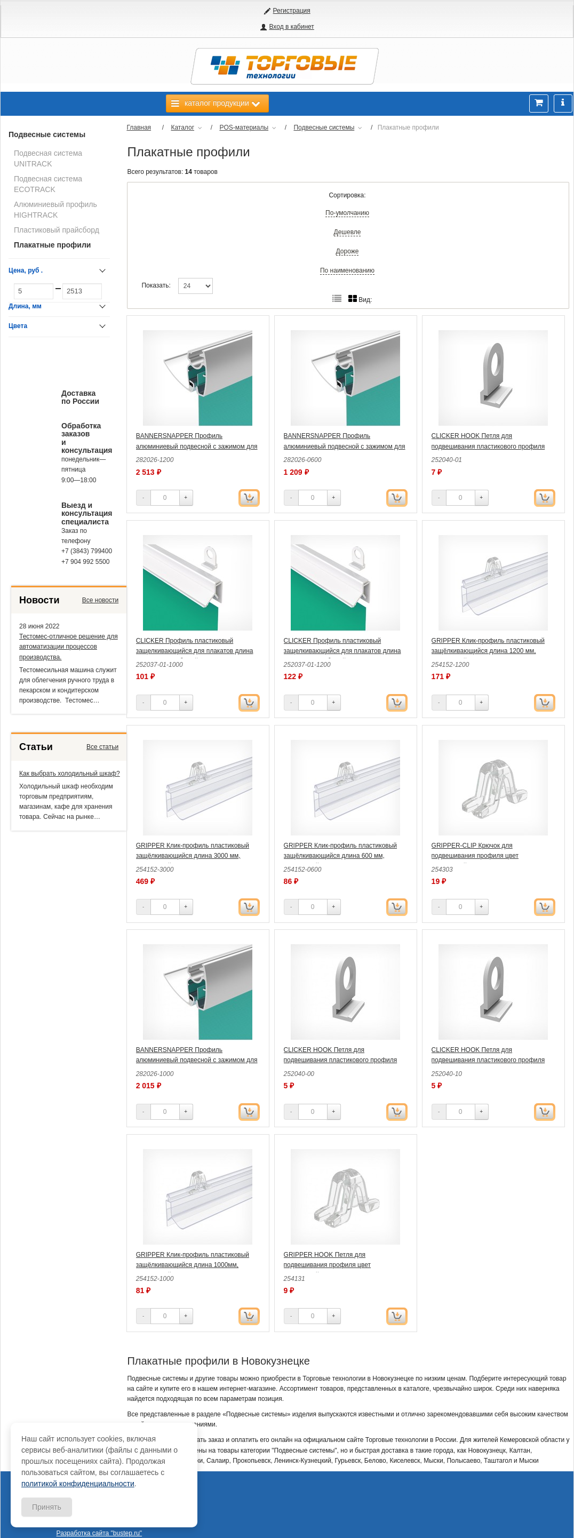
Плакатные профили (52, 245)
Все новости (100, 600)
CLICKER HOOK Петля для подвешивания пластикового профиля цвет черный (488, 1060)
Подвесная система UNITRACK (48, 158)
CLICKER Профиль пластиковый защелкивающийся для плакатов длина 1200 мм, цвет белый (342, 651)
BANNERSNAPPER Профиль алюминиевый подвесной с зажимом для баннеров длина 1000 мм (197, 1060)
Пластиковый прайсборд (56, 230)
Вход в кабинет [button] (291, 26)
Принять (46, 1507)
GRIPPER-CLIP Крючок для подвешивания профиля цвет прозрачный (475, 856)
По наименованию (347, 270)
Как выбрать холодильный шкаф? (69, 773)
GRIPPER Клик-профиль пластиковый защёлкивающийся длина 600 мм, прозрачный (340, 856)
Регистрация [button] (291, 10)
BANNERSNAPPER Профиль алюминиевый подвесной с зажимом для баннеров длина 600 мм (344, 446)
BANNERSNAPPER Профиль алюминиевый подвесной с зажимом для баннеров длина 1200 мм (197, 446)
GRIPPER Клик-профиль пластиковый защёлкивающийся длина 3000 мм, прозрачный (192, 856)
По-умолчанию (347, 213)
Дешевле (347, 232)
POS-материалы (243, 127)
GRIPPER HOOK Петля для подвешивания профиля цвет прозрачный (327, 1265)
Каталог (182, 127)
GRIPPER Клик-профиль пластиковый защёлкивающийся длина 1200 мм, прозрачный (488, 651)
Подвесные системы (47, 134)
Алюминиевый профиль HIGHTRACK (55, 209)
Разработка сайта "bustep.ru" (99, 1533)
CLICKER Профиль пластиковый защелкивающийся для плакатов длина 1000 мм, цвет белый (194, 651)
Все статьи (102, 747)
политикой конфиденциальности (77, 1483)
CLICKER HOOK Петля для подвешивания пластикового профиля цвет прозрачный (340, 1060)
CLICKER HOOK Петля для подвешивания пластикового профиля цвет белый (488, 446)
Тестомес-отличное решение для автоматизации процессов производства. (68, 646)
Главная (138, 127)
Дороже (347, 251)
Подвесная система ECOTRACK (48, 184)
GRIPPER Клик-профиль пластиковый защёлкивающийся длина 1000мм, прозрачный (192, 1265)
